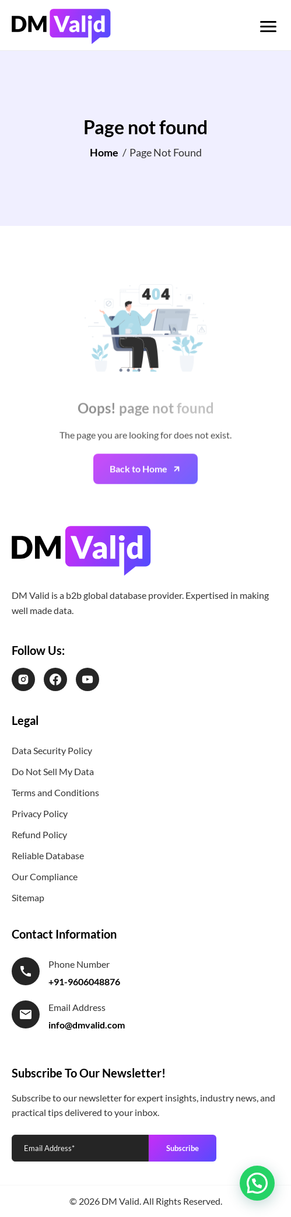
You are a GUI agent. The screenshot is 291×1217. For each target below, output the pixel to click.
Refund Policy (39, 834)
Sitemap (28, 897)
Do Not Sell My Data (53, 771)
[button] (257, 1183)
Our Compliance (45, 876)
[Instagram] (23, 679)
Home (104, 152)
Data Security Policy (52, 750)
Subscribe (182, 1148)
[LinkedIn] (87, 679)
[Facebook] (55, 679)
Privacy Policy (40, 813)
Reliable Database (48, 855)
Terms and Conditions (55, 792)
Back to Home (138, 488)
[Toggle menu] (268, 26)
